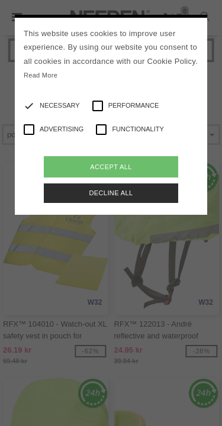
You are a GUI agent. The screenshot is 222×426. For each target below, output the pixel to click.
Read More (40, 75)
